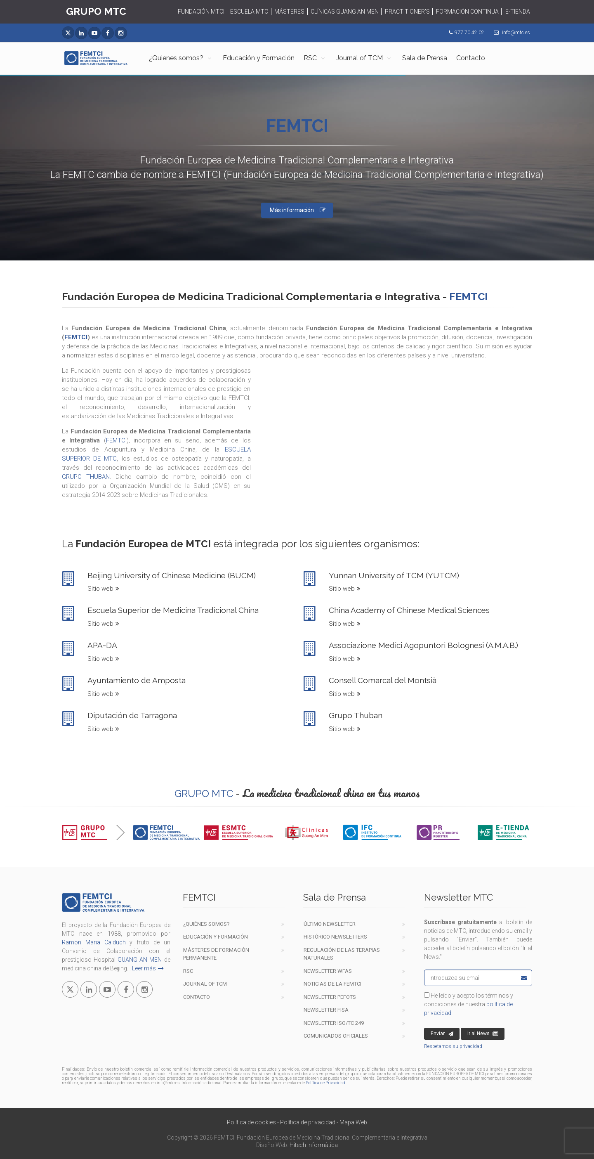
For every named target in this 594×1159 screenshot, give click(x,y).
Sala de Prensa (424, 58)
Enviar (442, 1034)
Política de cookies (251, 1122)
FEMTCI (75, 337)
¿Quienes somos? (176, 58)
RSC (310, 58)
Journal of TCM (359, 58)
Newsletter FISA (326, 1010)
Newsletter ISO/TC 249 (334, 1023)
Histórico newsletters (335, 937)
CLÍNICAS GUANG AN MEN (345, 11)
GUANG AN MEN (140, 959)
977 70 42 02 (469, 32)
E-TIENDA (517, 11)
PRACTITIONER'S (407, 11)
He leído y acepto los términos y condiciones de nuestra (468, 1004)
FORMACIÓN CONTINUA (467, 11)
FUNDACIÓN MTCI (201, 11)
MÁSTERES (289, 11)
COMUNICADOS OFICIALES (336, 1036)
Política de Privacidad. (326, 1083)
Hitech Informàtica (314, 1145)
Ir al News (482, 1034)
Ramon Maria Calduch (94, 942)
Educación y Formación (259, 58)
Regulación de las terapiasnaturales (342, 954)
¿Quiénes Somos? (206, 924)
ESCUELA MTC (249, 11)
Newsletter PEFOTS (330, 997)
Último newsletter (330, 924)
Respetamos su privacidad (453, 1046)
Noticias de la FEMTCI (332, 984)
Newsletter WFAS (328, 971)
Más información (297, 210)
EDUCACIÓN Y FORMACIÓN (215, 937)
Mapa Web (353, 1122)
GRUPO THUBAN (86, 476)
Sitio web (103, 588)
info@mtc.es (516, 32)
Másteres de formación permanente (216, 954)
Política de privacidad (307, 1122)
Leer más (148, 968)
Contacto (470, 58)
